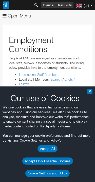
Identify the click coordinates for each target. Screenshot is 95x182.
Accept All (47, 149)
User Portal (64, 5)
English (69, 79)
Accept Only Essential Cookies (47, 161)
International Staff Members (38, 75)
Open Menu (17, 15)
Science (47, 5)
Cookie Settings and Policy (47, 173)
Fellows (24, 84)
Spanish (56, 79)
